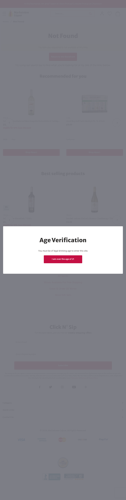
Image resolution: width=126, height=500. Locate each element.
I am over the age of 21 (63, 259)
